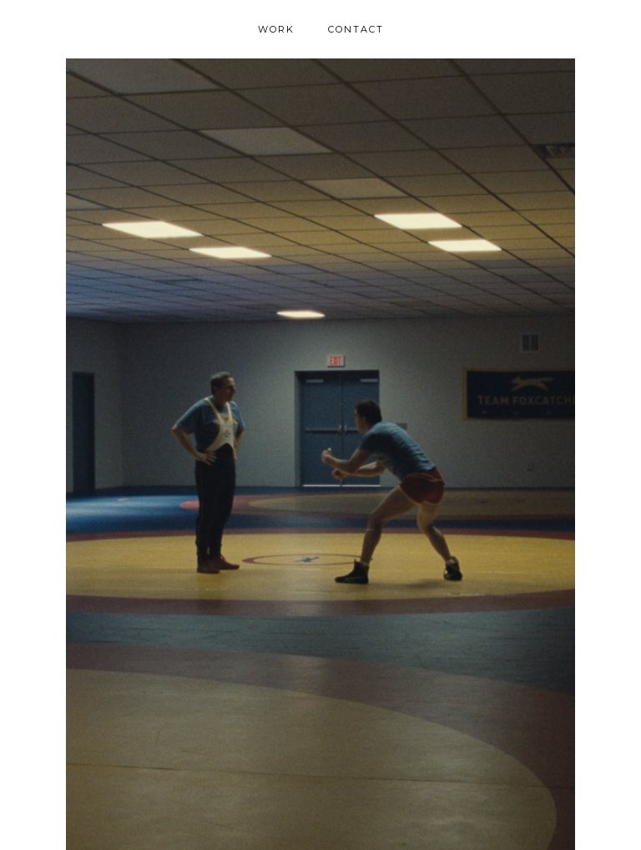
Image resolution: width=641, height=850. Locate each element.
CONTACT (356, 29)
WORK (276, 29)
